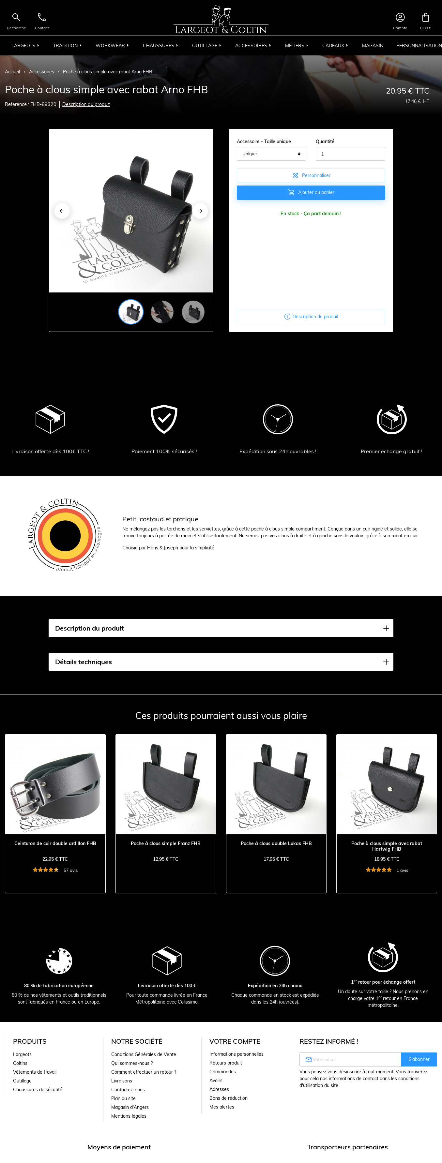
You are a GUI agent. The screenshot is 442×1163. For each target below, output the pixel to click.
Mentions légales (128, 1116)
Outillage (22, 1081)
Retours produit (225, 1063)
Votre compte (234, 1041)
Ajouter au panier (311, 192)
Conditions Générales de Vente (143, 1054)
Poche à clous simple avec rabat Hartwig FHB (386, 846)
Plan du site (123, 1098)
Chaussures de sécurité (37, 1090)
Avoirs (215, 1080)
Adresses (219, 1089)
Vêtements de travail (34, 1072)
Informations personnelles (236, 1054)
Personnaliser (311, 175)
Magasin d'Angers (130, 1107)
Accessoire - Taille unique (264, 141)
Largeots (22, 1054)
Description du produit (86, 104)
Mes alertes (221, 1107)
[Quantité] (350, 154)
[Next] (200, 211)
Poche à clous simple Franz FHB (166, 843)
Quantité (325, 141)
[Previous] (62, 211)
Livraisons (121, 1081)
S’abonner (419, 1059)
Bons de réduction (228, 1098)
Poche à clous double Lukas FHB (276, 843)
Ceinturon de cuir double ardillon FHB (55, 843)
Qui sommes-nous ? (132, 1063)
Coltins (20, 1063)
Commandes (222, 1072)
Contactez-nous (128, 1090)
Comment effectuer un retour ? (143, 1072)
